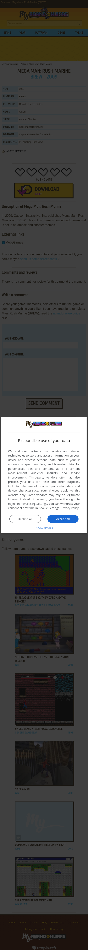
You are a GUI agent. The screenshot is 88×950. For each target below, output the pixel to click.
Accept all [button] (63, 519)
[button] (44, 528)
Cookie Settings (49, 508)
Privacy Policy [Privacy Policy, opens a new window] (70, 508)
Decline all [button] (25, 519)
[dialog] (44, 475)
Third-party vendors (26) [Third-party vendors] (47, 477)
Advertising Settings (33, 504)
